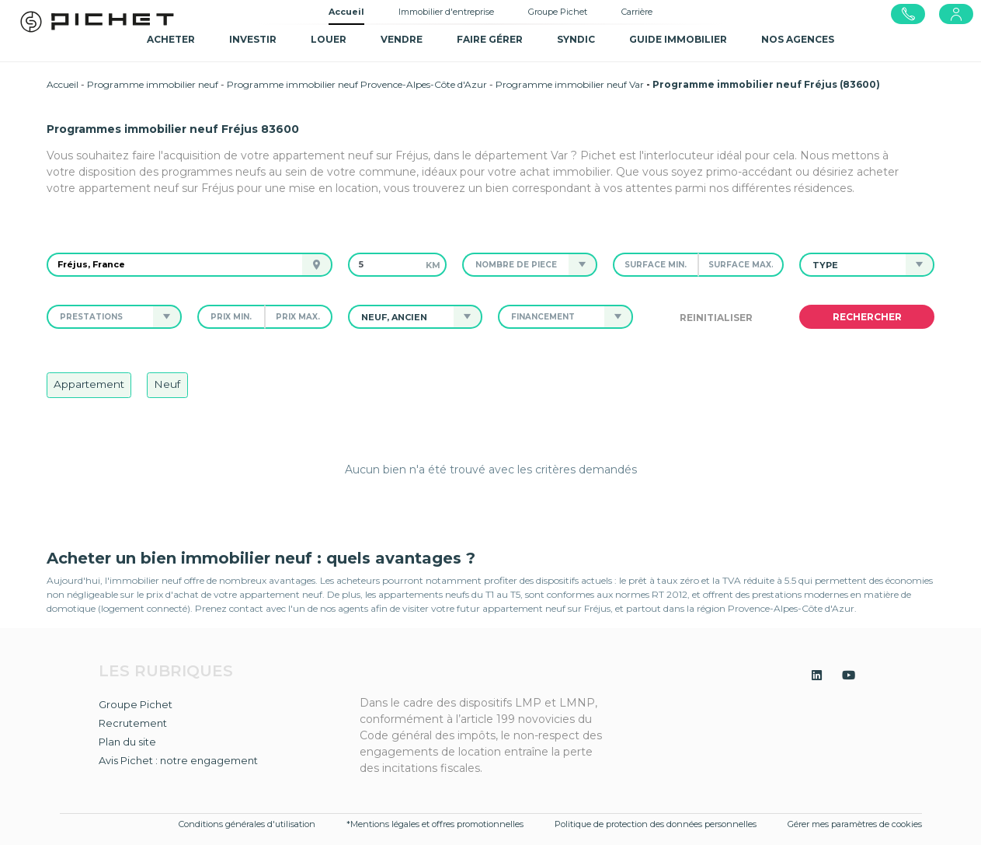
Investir (253, 39)
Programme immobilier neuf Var (570, 84)
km (433, 265)
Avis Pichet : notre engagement (178, 760)
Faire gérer (490, 39)
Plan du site (127, 741)
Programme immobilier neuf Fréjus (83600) (766, 84)
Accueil (346, 11)
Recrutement (133, 723)
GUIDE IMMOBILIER (678, 39)
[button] (515, 265)
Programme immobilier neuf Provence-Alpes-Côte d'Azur (357, 84)
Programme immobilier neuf (152, 84)
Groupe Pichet (557, 11)
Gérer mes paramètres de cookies (855, 824)
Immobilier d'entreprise (446, 11)
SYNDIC (576, 39)
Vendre (402, 39)
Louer (328, 39)
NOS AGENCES (797, 39)
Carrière (636, 11)
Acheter (171, 39)
